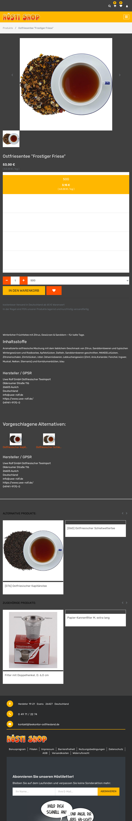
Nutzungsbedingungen (92, 749)
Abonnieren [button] (108, 791)
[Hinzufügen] (24, 281)
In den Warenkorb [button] (24, 290)
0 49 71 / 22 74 (27, 714)
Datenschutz (116, 749)
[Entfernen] (7, 281)
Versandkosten (60, 753)
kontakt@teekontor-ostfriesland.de (38, 724)
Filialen (33, 749)
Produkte (8, 28)
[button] (12, 75)
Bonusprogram (17, 749)
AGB (45, 753)
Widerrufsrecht (81, 753)
